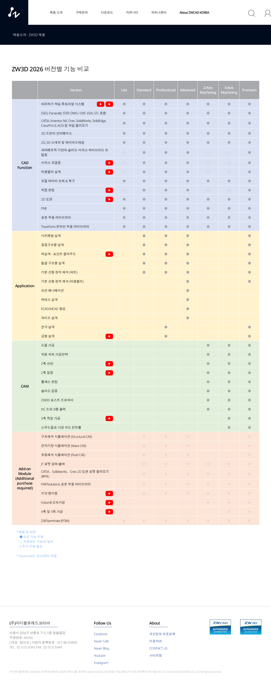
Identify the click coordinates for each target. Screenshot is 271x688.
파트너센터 (158, 12)
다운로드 (107, 12)
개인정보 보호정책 (162, 634)
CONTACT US (158, 648)
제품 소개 (56, 12)
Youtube (99, 655)
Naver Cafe (101, 641)
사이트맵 (155, 655)
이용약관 (155, 641)
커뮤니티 (132, 12)
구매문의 (82, 12)
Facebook (100, 634)
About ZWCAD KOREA (194, 12)
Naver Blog (101, 648)
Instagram (101, 662)
